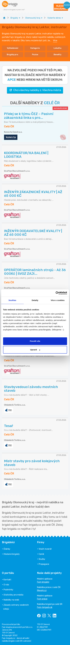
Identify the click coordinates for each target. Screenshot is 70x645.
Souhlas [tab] (12, 300)
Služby (42, 559)
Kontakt (7, 579)
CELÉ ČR (52, 102)
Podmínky (8, 589)
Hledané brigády (12, 554)
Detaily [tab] (35, 300)
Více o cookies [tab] (58, 300)
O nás (6, 584)
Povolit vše (35, 341)
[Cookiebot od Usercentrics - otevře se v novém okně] (55, 293)
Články (7, 549)
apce (11, 80)
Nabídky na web (11, 600)
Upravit (35, 350)
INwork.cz (42, 590)
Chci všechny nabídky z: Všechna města (35, 90)
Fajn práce (42, 599)
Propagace (44, 564)
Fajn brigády (43, 582)
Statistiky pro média (13, 595)
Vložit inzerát (45, 549)
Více (55, 40)
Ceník (41, 554)
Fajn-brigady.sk (44, 607)
